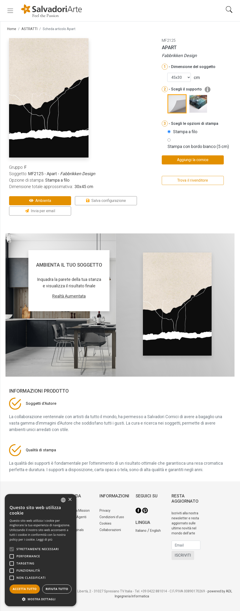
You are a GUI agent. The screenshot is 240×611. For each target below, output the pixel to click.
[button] (41, 599)
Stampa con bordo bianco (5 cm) (198, 146)
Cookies (105, 523)
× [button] (70, 499)
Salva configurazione (106, 200)
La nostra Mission (76, 510)
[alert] (40, 550)
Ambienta (40, 200)
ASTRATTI (29, 29)
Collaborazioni (110, 530)
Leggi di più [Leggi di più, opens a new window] (44, 539)
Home (11, 29)
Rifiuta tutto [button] (57, 589)
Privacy (104, 510)
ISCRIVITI (183, 555)
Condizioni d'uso (111, 517)
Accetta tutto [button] (25, 589)
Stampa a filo (185, 131)
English (155, 530)
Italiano (141, 530)
